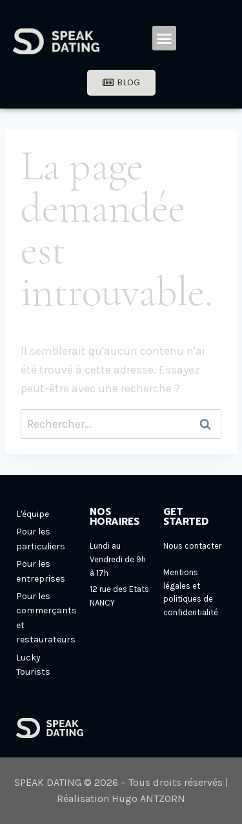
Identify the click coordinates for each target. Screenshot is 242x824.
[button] (164, 38)
